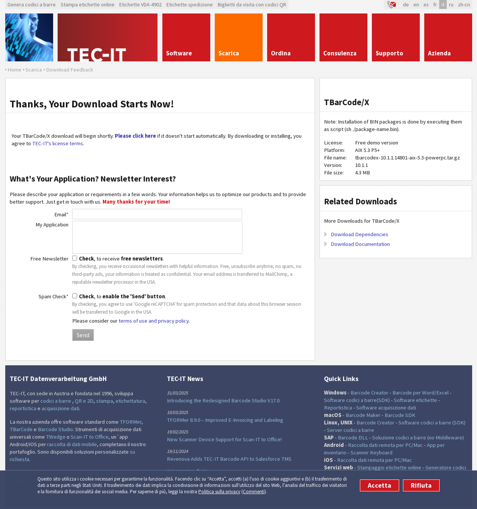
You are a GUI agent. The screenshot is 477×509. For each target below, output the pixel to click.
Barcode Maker (363, 415)
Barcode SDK (400, 415)
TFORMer (130, 421)
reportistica (23, 408)
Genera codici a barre (31, 4)
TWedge (55, 436)
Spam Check (53, 296)
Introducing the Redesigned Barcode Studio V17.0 (223, 400)
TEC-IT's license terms (57, 143)
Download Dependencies (359, 234)
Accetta (379, 485)
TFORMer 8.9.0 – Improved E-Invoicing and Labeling (225, 420)
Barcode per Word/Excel (420, 392)
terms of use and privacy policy (154, 320)
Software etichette (415, 400)
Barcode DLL (353, 437)
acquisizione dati (60, 408)
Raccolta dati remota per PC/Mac (385, 445)
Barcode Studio (55, 429)
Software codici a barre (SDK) (431, 422)
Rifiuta (421, 485)
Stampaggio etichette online (389, 467)
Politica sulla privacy (219, 491)
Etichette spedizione (189, 4)
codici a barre (56, 400)
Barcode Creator (369, 392)
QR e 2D (84, 400)
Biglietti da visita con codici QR (252, 4)
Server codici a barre (350, 430)
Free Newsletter (49, 258)
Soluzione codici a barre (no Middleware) (418, 437)
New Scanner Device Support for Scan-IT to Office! (224, 439)
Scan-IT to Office (89, 436)
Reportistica (338, 407)
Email (61, 214)
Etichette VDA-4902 (140, 4)
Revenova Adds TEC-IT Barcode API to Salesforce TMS (229, 458)
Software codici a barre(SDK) (357, 400)
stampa (104, 400)
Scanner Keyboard (371, 452)
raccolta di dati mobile (72, 444)
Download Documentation (360, 244)
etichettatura (130, 400)
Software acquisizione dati (386, 407)
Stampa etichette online (87, 4)
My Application (52, 224)
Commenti (254, 491)
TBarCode (21, 429)
